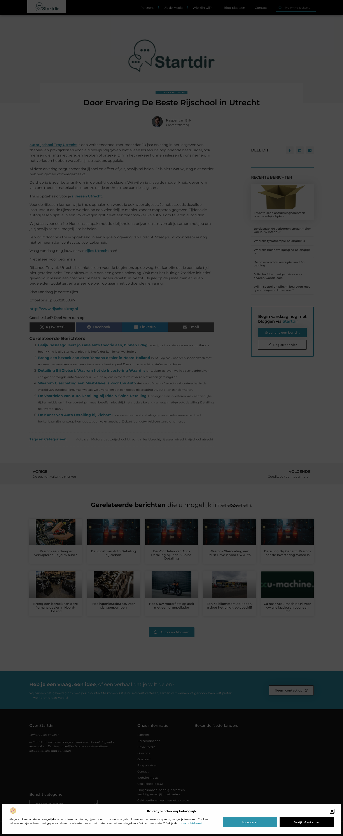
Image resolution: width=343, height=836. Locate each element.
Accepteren (250, 822)
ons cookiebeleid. (191, 823)
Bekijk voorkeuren (307, 822)
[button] (332, 811)
